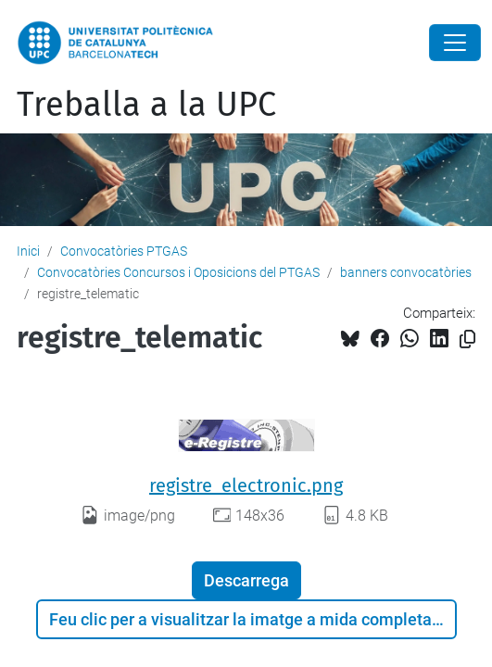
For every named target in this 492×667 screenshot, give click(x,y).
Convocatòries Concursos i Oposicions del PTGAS (178, 272)
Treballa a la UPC (146, 104)
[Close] (455, 42)
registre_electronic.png (246, 485)
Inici (28, 251)
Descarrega (246, 580)
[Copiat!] (467, 339)
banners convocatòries (406, 272)
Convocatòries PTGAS (123, 251)
